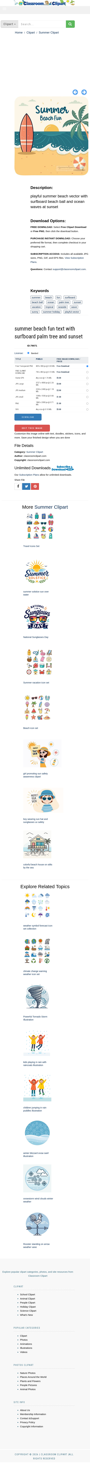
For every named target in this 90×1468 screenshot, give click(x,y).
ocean (51, 302)
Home (19, 32)
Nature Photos (27, 1373)
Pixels (39, 359)
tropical (49, 307)
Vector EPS (19, 378)
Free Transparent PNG (24, 366)
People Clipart (27, 1302)
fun (58, 297)
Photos (24, 1339)
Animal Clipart (27, 1298)
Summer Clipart (49, 32)
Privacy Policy (27, 1422)
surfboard (70, 297)
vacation (36, 307)
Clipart (30, 32)
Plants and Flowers (30, 1381)
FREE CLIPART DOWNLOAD (20, 372)
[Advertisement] (45, 59)
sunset (77, 302)
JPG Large (19, 384)
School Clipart (27, 1294)
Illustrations (26, 1348)
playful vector (72, 311)
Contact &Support (29, 1418)
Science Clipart (28, 1310)
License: (18, 353)
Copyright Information (31, 1426)
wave (74, 307)
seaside (62, 307)
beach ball (37, 302)
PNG (17, 403)
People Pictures (28, 1385)
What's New (26, 1315)
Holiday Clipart (28, 1306)
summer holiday (51, 311)
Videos (23, 1352)
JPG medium (20, 390)
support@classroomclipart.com (69, 269)
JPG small (19, 397)
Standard (34, 353)
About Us (25, 1410)
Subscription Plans (29, 474)
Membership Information (33, 1414)
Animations (26, 1344)
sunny (35, 311)
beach (48, 297)
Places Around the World (33, 1377)
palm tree (64, 302)
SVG (17, 409)
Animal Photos (28, 1389)
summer (36, 297)
